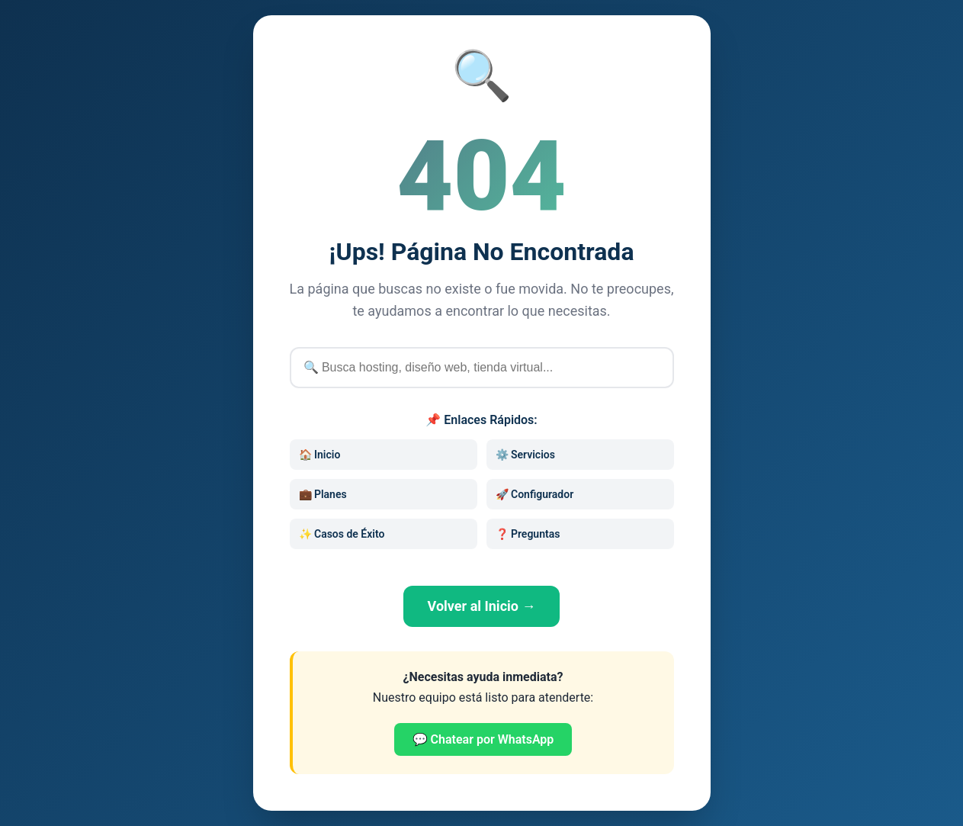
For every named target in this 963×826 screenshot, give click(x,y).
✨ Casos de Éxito (342, 534)
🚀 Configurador (535, 494)
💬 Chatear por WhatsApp (483, 739)
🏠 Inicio (320, 454)
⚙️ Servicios (525, 454)
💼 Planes (323, 494)
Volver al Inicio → (482, 606)
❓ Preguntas (528, 534)
